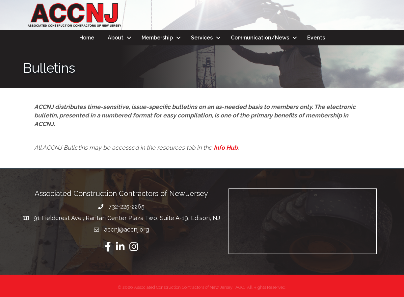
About (115, 38)
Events (316, 38)
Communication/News (260, 38)
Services (202, 38)
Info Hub (226, 147)
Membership (157, 38)
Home (86, 38)
